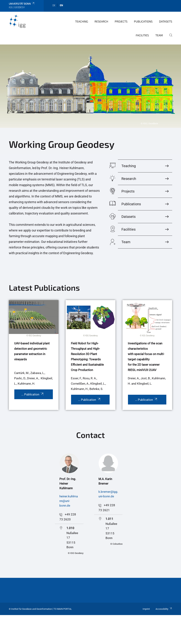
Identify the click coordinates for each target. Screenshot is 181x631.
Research (101, 21)
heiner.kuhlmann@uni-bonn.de (68, 501)
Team (159, 35)
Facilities (142, 35)
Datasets (165, 21)
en (61, 5)
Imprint (146, 609)
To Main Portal (63, 609)
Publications (143, 21)
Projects (121, 21)
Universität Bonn (22, 3)
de (54, 5)
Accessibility (164, 609)
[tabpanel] (90, 86)
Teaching (81, 21)
